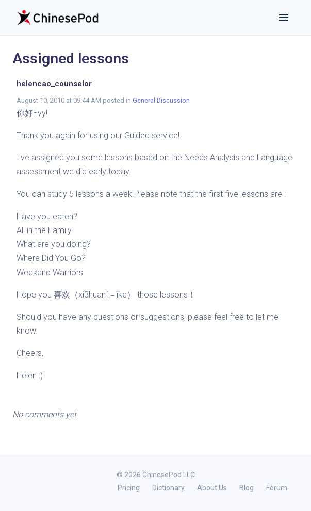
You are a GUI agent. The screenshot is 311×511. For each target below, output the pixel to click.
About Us (212, 488)
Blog (246, 488)
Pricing (129, 488)
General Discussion (161, 100)
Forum (276, 488)
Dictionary (168, 488)
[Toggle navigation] (283, 17)
